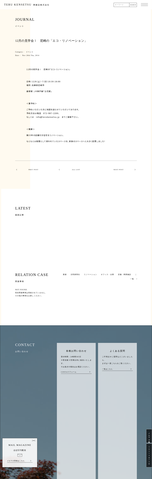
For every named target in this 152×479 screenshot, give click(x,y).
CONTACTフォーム (68, 372)
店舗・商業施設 (124, 274)
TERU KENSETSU (27, 4)
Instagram (149, 455)
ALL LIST (76, 169)
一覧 (132, 279)
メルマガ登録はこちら (16, 461)
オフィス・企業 (107, 274)
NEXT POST (119, 169)
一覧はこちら (107, 369)
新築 (65, 274)
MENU (144, 5)
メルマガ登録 (149, 436)
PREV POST (33, 169)
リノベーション (90, 274)
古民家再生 (75, 274)
